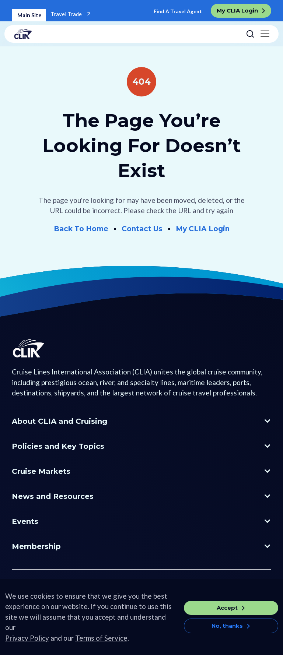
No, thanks (227, 633)
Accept (227, 615)
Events (25, 521)
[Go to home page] (127, 34)
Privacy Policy (27, 645)
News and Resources (53, 496)
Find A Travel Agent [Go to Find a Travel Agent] (178, 11)
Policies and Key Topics (58, 446)
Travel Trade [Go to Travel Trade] (66, 14)
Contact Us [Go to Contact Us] (142, 229)
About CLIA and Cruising (59, 421)
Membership (36, 546)
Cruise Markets (41, 471)
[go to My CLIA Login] (241, 11)
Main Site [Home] (29, 15)
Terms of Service (101, 645)
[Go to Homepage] (40, 362)
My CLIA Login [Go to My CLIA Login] (203, 229)
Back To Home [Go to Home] (81, 229)
